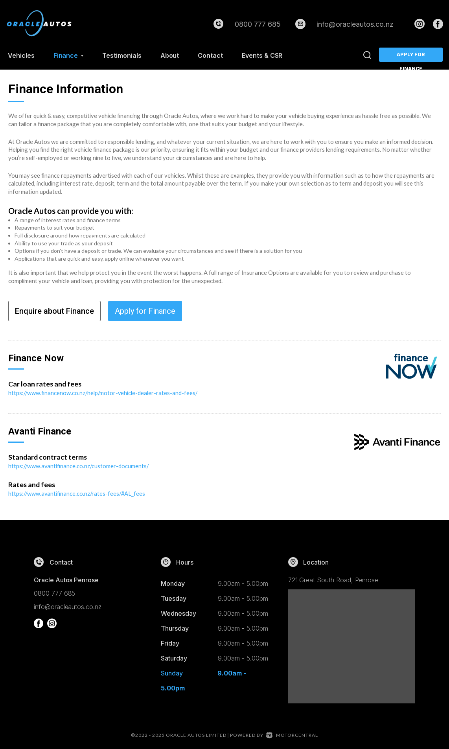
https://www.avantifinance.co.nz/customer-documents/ (79, 465)
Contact (210, 55)
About (169, 55)
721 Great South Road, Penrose (333, 579)
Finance (68, 55)
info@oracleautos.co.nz (355, 24)
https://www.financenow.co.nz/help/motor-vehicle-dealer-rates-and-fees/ (104, 392)
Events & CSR (262, 55)
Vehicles (21, 55)
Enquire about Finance (54, 311)
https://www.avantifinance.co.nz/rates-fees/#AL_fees (77, 493)
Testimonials (121, 55)
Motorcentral (292, 734)
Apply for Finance (411, 57)
